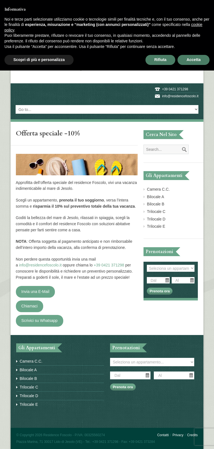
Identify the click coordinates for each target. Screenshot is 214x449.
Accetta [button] (193, 59)
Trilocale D (156, 219)
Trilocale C (156, 211)
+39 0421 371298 (175, 89)
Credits (192, 435)
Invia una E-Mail (35, 291)
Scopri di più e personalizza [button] (39, 59)
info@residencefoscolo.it (180, 96)
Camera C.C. (158, 189)
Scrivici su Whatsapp (39, 320)
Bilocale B (155, 204)
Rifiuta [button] (160, 59)
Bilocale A (155, 197)
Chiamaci (29, 306)
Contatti (163, 435)
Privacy (177, 435)
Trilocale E (156, 226)
